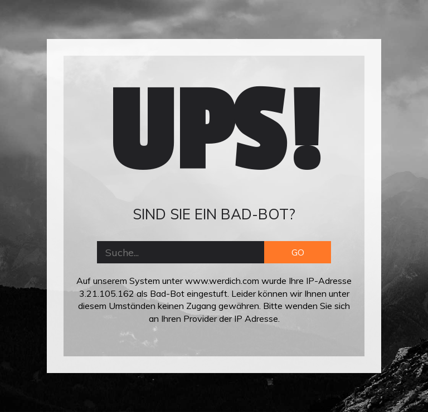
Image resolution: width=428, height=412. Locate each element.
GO (297, 252)
